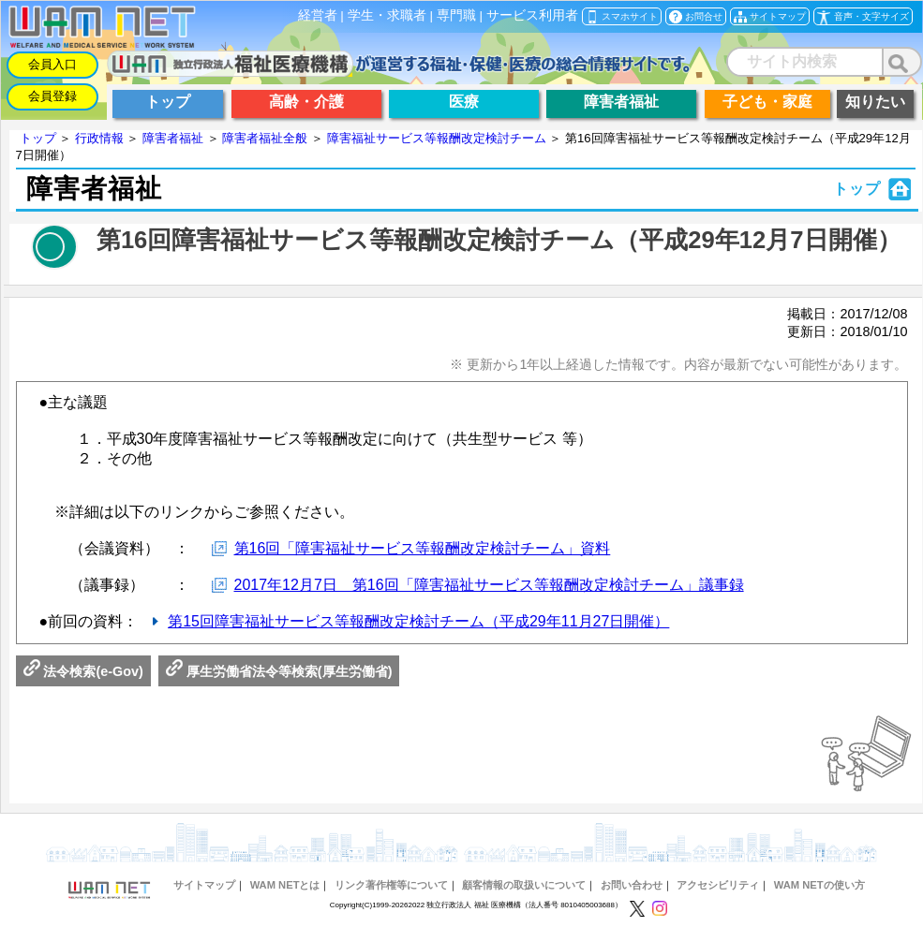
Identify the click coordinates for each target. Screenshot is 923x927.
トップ (38, 138)
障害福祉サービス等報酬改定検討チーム (436, 138)
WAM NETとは (285, 884)
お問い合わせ (631, 884)
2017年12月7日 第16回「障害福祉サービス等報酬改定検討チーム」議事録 (489, 585)
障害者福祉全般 (264, 138)
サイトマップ (204, 884)
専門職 (456, 15)
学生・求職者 (387, 15)
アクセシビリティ (718, 884)
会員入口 (52, 64)
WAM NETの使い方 (819, 884)
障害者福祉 (172, 138)
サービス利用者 (532, 15)
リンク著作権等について (391, 884)
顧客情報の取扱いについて (524, 884)
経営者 (317, 15)
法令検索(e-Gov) (83, 671)
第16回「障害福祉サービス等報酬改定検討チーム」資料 (422, 548)
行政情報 (99, 138)
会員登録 (52, 96)
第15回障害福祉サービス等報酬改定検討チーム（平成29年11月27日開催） (418, 621)
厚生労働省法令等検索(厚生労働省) (279, 671)
